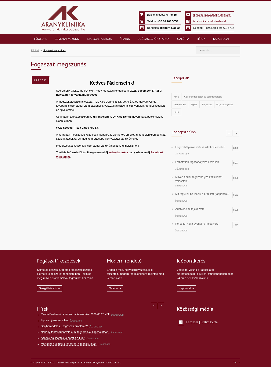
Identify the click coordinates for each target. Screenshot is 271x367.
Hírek (201, 38)
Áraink (125, 38)
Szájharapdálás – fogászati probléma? (64, 326)
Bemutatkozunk (67, 38)
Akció (176, 96)
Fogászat (207, 104)
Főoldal (40, 38)
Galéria (183, 38)
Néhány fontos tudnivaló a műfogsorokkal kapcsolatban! (75, 332)
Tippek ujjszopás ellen (55, 320)
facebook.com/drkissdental (209, 21)
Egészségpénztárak (153, 38)
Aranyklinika (180, 104)
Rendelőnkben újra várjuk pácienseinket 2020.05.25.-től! (75, 314)
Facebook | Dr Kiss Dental (202, 322)
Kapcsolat (221, 38)
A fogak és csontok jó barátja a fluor (63, 338)
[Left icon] (229, 133)
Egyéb (194, 104)
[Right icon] (236, 133)
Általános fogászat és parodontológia (203, 96)
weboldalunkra (118, 152)
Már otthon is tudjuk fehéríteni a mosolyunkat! (69, 343)
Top (235, 362)
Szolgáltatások (99, 38)
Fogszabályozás (224, 104)
